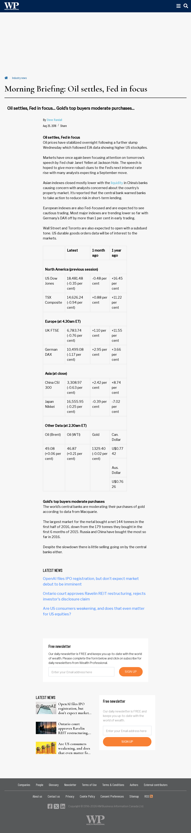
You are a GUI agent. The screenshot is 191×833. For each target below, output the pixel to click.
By (52, 120)
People (39, 785)
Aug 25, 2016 (49, 126)
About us (37, 796)
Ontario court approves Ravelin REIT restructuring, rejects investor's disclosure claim (73, 728)
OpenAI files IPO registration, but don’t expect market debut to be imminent (75, 708)
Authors (134, 785)
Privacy (69, 796)
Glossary (54, 785)
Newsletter (70, 785)
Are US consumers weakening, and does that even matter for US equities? (74, 748)
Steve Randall (54, 120)
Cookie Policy (87, 796)
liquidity (117, 183)
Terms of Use (89, 785)
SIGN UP (131, 671)
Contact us (54, 796)
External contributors (155, 785)
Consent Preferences (112, 796)
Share (63, 126)
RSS (148, 796)
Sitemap (134, 796)
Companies (24, 785)
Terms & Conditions (113, 785)
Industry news (19, 78)
